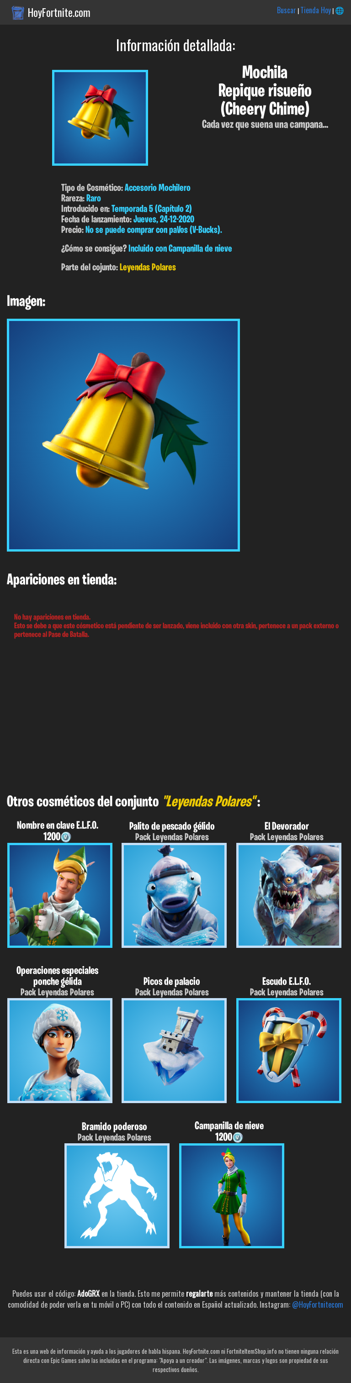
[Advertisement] (175, 717)
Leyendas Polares (148, 268)
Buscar (286, 10)
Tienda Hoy (315, 10)
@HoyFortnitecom (317, 1304)
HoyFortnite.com (59, 12)
